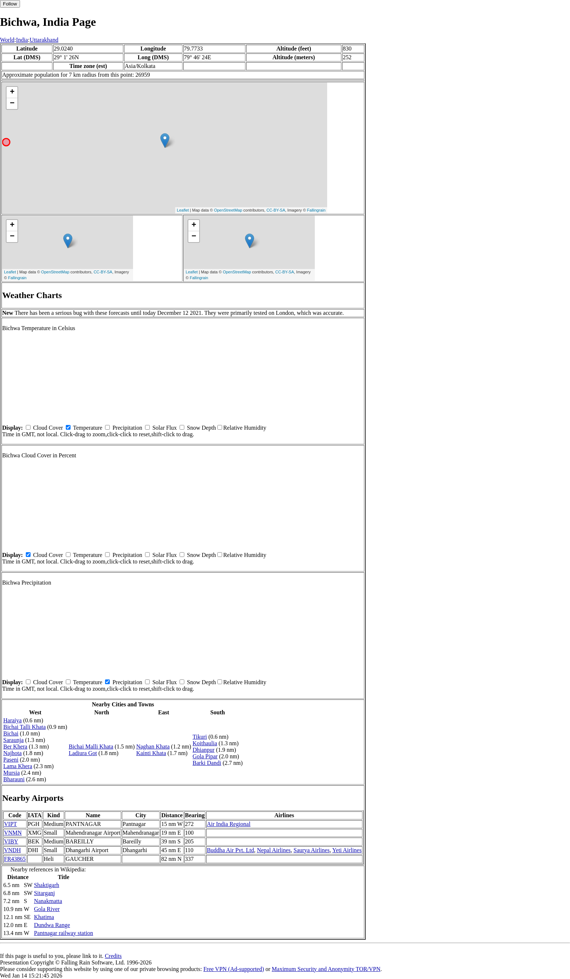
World (7, 40)
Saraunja (13, 740)
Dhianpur (203, 750)
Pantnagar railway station (63, 933)
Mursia (11, 773)
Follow (10, 4)
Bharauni (14, 779)
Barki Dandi (207, 763)
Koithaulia (205, 743)
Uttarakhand (43, 40)
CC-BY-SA (275, 210)
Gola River (47, 909)
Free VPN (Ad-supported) (233, 969)
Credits (113, 956)
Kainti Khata (151, 753)
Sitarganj (44, 893)
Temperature (88, 428)
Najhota (12, 753)
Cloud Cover (48, 428)
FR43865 (15, 859)
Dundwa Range (52, 925)
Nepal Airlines (274, 850)
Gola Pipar (205, 756)
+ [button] (12, 92)
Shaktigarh (46, 885)
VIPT (10, 824)
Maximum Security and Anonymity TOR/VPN (326, 969)
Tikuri (200, 737)
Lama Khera (17, 766)
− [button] (12, 103)
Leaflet (183, 210)
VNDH (12, 850)
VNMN (13, 833)
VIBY (11, 841)
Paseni (11, 760)
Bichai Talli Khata (24, 727)
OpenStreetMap (228, 210)
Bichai (11, 733)
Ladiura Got (83, 753)
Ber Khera (15, 746)
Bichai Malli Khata (91, 746)
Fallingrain (316, 210)
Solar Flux (164, 428)
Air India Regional (228, 824)
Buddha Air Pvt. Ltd (230, 850)
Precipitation (127, 428)
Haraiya (12, 720)
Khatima (44, 917)
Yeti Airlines (347, 850)
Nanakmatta (48, 901)
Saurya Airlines (312, 850)
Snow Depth (201, 428)
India (22, 40)
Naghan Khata (153, 746)
